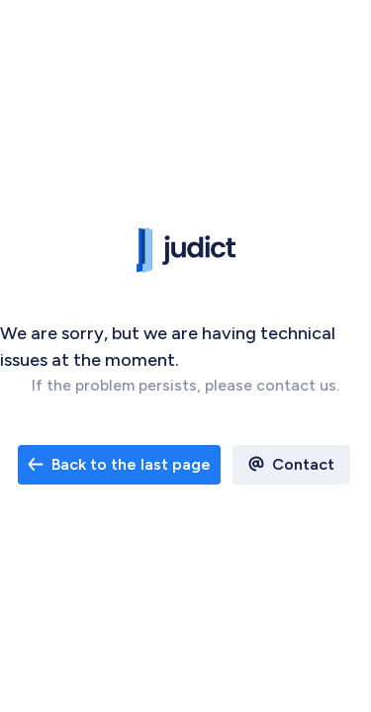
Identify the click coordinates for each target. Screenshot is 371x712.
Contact (303, 464)
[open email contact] (119, 465)
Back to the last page (119, 464)
